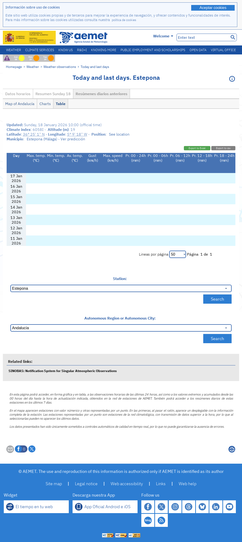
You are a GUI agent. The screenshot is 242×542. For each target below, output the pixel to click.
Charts (45, 103)
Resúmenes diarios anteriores (101, 93)
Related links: (20, 361)
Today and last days (95, 66)
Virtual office (223, 50)
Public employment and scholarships (153, 50)
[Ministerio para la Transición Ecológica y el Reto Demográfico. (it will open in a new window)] (29, 37)
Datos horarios (17, 93)
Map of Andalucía (20, 103)
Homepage (14, 66)
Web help (187, 483)
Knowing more (103, 50)
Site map (54, 483)
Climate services (39, 50)
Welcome (163, 36)
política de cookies (124, 20)
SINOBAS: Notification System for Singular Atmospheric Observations (63, 371)
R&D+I (82, 50)
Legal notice (86, 483)
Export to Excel (197, 148)
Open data (198, 50)
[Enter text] (202, 37)
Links (161, 483)
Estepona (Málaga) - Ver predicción (56, 139)
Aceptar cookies (212, 8)
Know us (65, 50)
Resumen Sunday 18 (53, 93)
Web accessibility (127, 483)
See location (119, 134)
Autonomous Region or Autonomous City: (120, 318)
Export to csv (223, 148)
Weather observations (59, 66)
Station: (120, 278)
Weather (13, 50)
